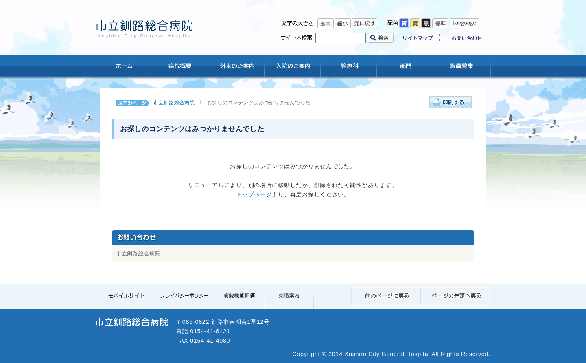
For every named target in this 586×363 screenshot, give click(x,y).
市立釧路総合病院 (174, 102)
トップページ (254, 194)
